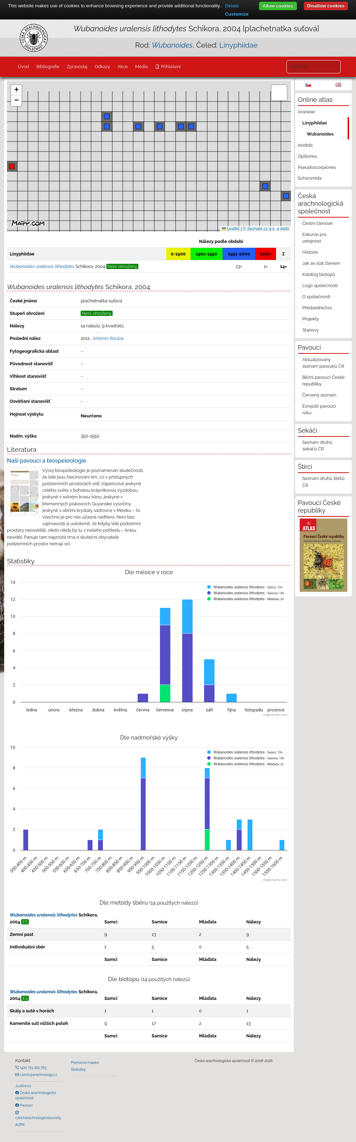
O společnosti (316, 296)
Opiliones (307, 156)
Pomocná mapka (85, 1062)
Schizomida (310, 178)
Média (141, 66)
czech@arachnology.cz (38, 1074)
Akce (123, 66)
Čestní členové (317, 223)
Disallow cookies (326, 5)
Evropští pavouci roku (319, 409)
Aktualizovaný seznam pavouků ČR (323, 363)
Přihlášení (170, 66)
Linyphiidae (238, 45)
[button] (12, 166)
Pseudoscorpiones (317, 167)
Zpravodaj (77, 66)
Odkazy (102, 66)
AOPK (20, 1125)
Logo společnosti (320, 285)
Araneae (306, 111)
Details (232, 5)
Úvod (23, 66)
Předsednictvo (317, 307)
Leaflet (231, 228)
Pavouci (26, 1105)
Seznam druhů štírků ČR (323, 482)
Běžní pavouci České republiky (323, 380)
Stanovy (310, 330)
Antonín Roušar (108, 338)
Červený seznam (319, 395)
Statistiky (78, 1069)
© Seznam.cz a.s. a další (266, 228)
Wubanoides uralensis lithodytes (44, 914)
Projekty (310, 318)
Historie (310, 252)
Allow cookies (277, 5)
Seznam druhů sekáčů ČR (317, 445)
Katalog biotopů (318, 274)
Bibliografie (47, 66)
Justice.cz (23, 1086)
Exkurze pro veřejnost (314, 238)
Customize (236, 14)
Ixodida (305, 145)
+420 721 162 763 (33, 1068)
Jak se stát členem (321, 263)
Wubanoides (320, 134)
